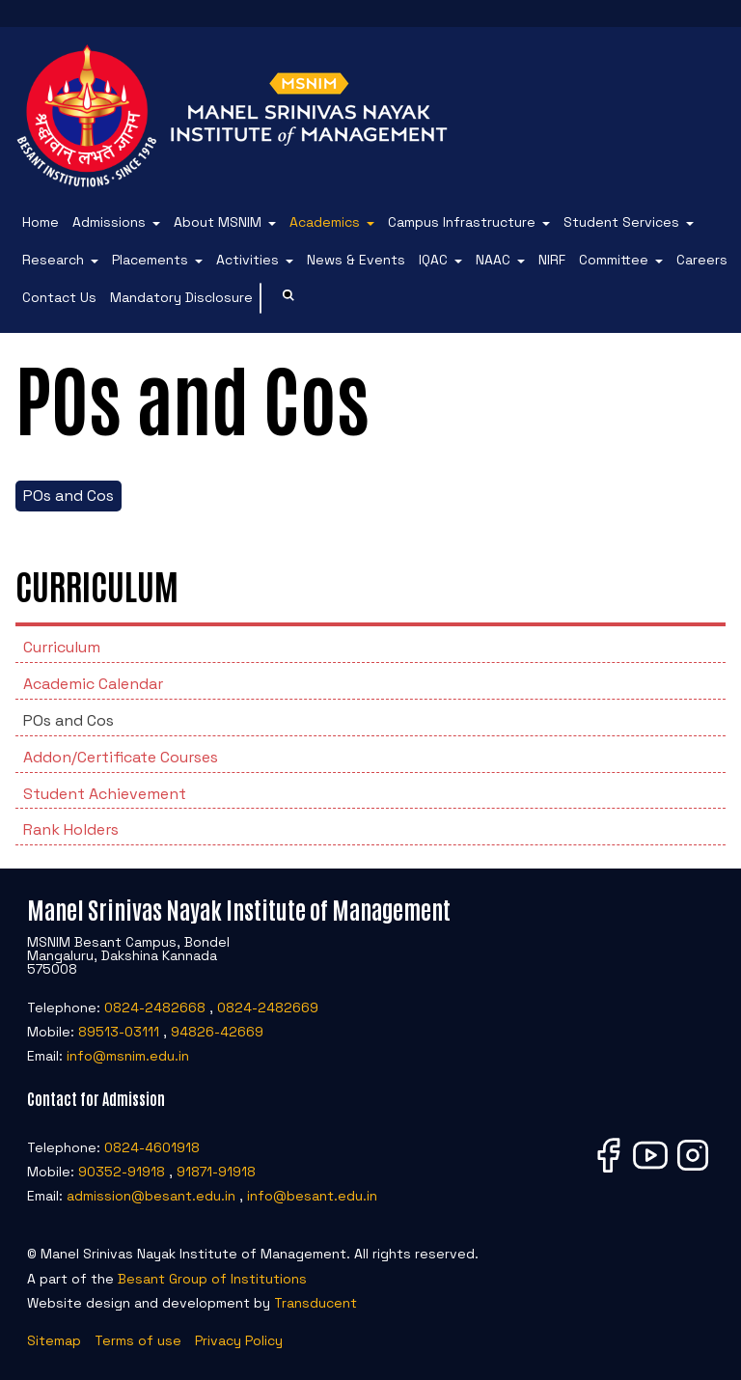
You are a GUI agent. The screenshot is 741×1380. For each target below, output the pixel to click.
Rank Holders (71, 829)
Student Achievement (104, 794)
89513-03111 (118, 1031)
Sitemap (54, 1340)
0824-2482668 (155, 1007)
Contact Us (59, 297)
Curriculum (61, 647)
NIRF (551, 259)
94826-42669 (217, 1031)
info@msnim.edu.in (128, 1055)
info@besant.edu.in (312, 1195)
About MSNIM (217, 222)
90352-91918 (121, 1171)
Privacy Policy (239, 1340)
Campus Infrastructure (461, 222)
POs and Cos (68, 495)
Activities (247, 259)
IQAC (433, 259)
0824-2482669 (267, 1007)
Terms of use (138, 1340)
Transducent (315, 1302)
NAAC (493, 259)
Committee (613, 259)
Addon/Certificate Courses (120, 757)
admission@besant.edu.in (151, 1195)
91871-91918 (216, 1171)
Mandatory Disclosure (181, 297)
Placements (150, 259)
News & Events (356, 259)
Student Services (621, 222)
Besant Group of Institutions (212, 1278)
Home (40, 222)
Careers (701, 259)
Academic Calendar (93, 684)
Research (53, 259)
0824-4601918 (152, 1147)
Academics (324, 222)
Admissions (109, 222)
